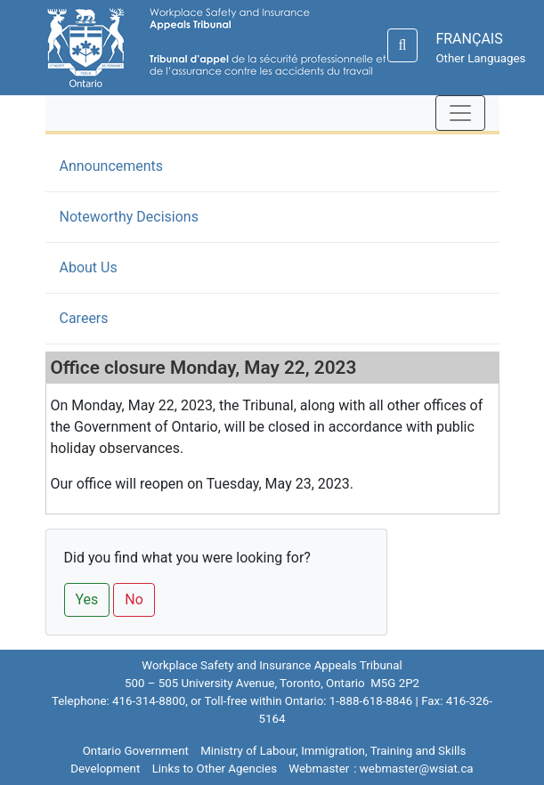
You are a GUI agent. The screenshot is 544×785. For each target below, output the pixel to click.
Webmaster (318, 768)
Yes (87, 599)
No (134, 599)
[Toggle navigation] (460, 113)
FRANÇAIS (468, 38)
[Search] (402, 45)
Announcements (138, 164)
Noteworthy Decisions (129, 216)
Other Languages (480, 58)
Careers (84, 318)
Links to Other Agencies (214, 768)
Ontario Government (136, 750)
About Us (89, 267)
